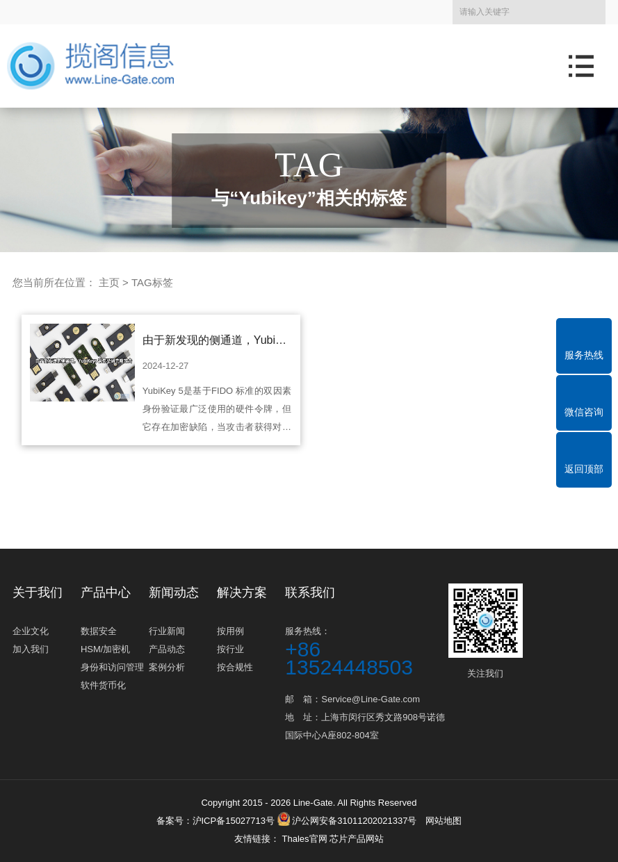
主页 (109, 282)
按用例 (230, 631)
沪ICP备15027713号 (234, 820)
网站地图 (443, 820)
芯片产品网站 (357, 839)
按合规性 (235, 667)
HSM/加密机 (106, 649)
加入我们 (31, 649)
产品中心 (106, 592)
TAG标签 (152, 282)
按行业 (230, 649)
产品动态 (167, 649)
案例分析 (167, 667)
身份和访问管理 (112, 667)
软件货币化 (103, 685)
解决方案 (242, 592)
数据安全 (99, 631)
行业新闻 (167, 631)
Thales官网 (306, 839)
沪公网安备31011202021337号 (347, 820)
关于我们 (38, 592)
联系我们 (310, 592)
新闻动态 (174, 592)
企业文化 (31, 631)
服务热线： (365, 651)
